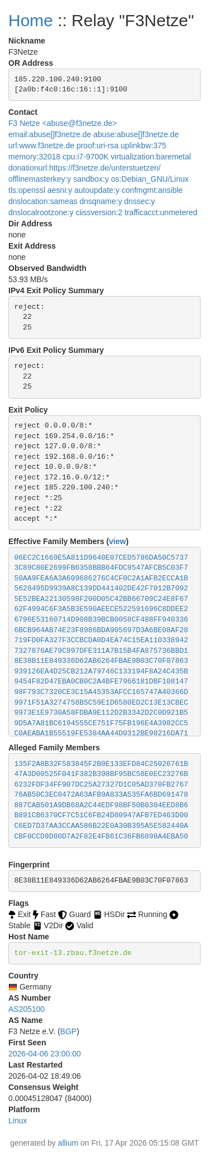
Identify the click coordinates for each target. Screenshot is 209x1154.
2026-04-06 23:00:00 (44, 1053)
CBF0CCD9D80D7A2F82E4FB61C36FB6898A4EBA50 (101, 836)
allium (68, 1142)
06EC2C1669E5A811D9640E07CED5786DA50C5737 (101, 558)
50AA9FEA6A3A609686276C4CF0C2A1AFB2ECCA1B (101, 578)
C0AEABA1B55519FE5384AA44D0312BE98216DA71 (101, 733)
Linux (17, 1120)
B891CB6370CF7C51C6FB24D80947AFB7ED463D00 (101, 815)
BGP (68, 1031)
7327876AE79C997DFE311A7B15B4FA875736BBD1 (101, 651)
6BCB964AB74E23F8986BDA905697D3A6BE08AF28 (101, 630)
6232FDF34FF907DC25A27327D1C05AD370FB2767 (101, 784)
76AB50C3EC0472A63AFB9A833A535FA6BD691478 (101, 795)
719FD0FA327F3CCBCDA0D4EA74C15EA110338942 (101, 640)
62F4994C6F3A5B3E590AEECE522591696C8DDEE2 (101, 609)
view (117, 541)
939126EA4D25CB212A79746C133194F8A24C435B (101, 671)
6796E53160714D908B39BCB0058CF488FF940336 (101, 619)
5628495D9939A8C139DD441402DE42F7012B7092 (101, 588)
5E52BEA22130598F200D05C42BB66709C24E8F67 (101, 599)
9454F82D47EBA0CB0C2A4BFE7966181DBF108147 (101, 681)
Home (30, 20)
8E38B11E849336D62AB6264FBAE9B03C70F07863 (101, 661)
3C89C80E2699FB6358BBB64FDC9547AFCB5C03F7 (101, 568)
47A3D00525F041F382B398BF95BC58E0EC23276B (101, 774)
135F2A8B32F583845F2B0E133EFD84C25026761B (101, 764)
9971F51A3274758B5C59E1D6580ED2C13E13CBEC (101, 703)
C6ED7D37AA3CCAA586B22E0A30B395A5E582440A (101, 826)
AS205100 (26, 1009)
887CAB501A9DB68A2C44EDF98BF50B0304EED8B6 (101, 805)
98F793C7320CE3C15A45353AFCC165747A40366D (101, 692)
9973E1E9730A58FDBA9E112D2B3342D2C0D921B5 (101, 713)
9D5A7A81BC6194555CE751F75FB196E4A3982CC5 (101, 723)
